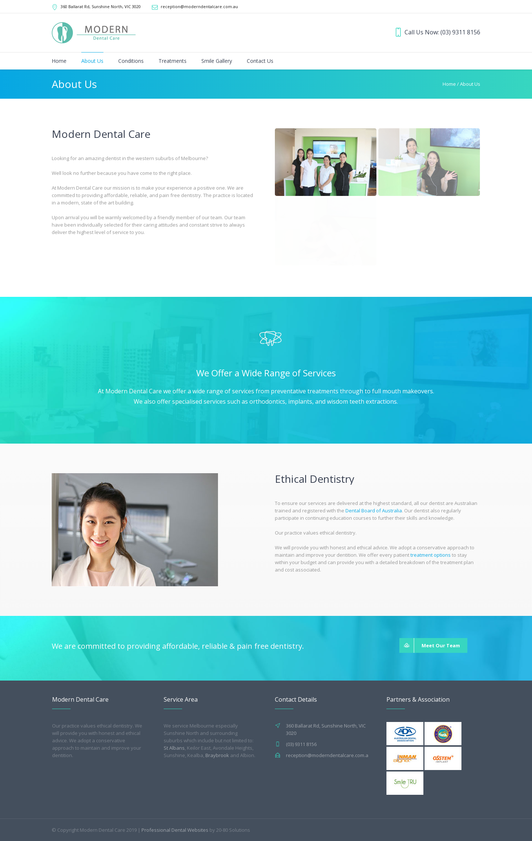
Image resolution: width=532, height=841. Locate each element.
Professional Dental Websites (174, 830)
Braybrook (217, 755)
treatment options (430, 555)
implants (300, 401)
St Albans (174, 748)
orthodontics (267, 401)
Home (449, 84)
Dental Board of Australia (373, 510)
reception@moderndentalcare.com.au (199, 6)
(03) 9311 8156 (460, 32)
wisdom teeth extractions (362, 401)
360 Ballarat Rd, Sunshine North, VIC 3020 (101, 6)
